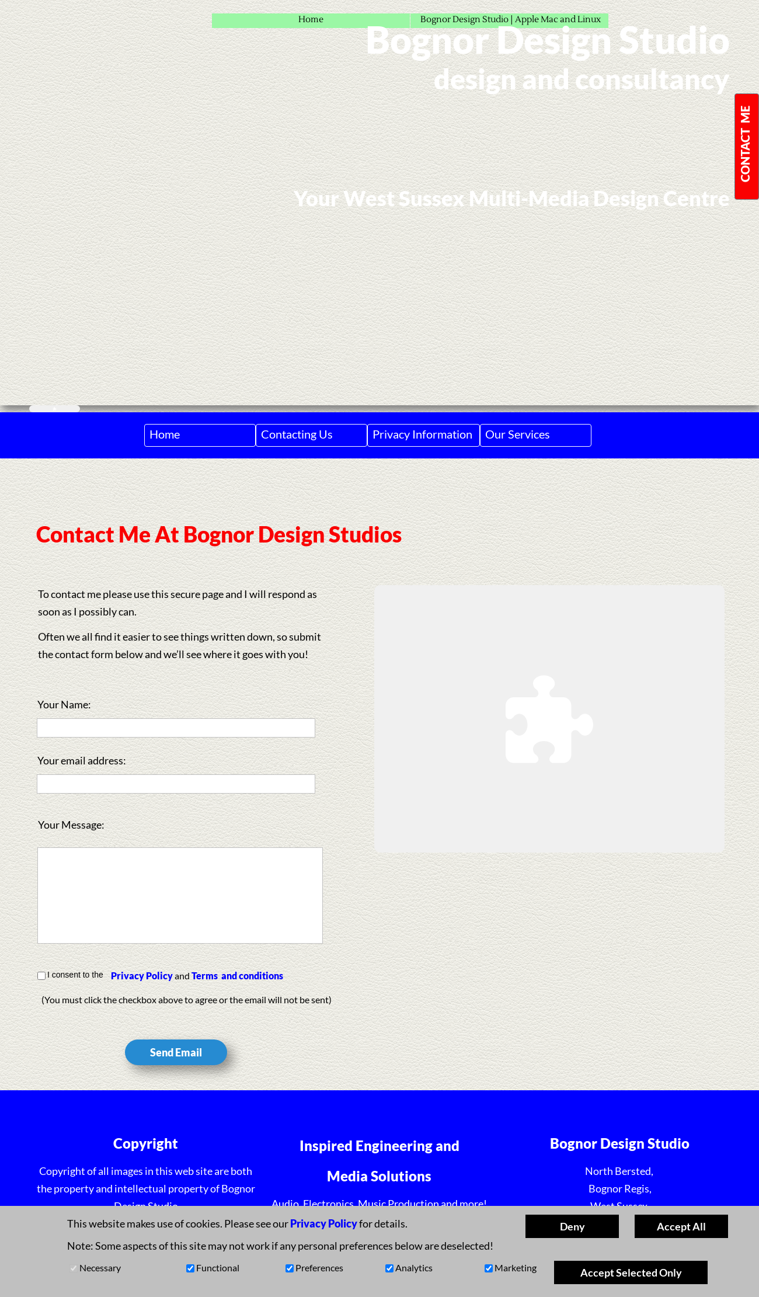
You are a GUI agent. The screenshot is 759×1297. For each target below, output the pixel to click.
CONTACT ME (745, 144)
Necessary (100, 1267)
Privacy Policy (142, 975)
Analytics (414, 1267)
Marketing (516, 1267)
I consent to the (75, 974)
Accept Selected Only (631, 1272)
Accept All (681, 1226)
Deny (572, 1226)
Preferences (319, 1267)
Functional (217, 1267)
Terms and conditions (237, 975)
